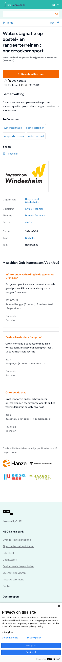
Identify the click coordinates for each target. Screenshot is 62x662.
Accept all (31, 645)
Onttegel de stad (15, 392)
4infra (28, 222)
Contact (7, 586)
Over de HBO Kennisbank (17, 539)
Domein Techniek (35, 215)
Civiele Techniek (34, 208)
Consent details (10, 637)
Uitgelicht (8, 553)
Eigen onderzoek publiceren (18, 546)
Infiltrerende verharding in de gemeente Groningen (29, 276)
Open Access (10, 559)
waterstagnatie (13, 127)
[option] (31, 471)
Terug (10, 22)
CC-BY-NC (34, 85)
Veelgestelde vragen (14, 572)
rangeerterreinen (14, 136)
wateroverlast (36, 136)
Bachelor (30, 237)
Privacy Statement (13, 579)
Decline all (31, 652)
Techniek (10, 316)
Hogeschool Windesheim (32, 200)
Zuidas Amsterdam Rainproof (23, 337)
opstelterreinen (35, 127)
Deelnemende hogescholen (18, 566)
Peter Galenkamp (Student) (19, 57)
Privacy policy (34, 637)
